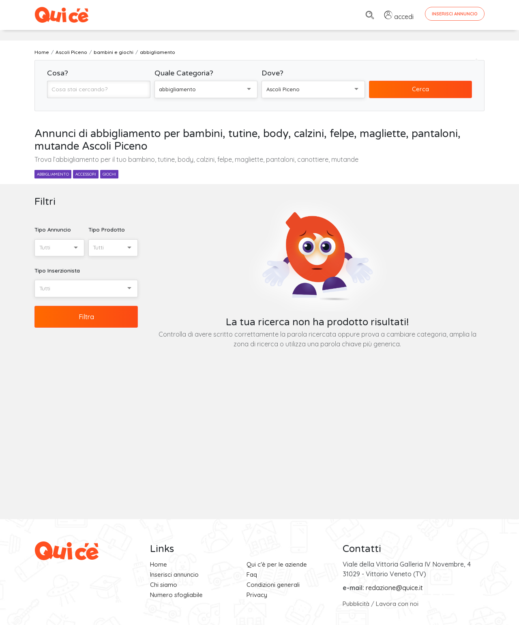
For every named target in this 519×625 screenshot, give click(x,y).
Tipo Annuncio (52, 229)
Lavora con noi (397, 604)
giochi (109, 174)
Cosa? (57, 73)
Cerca (420, 89)
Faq (252, 574)
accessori (85, 174)
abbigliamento (53, 174)
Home (158, 564)
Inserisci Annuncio (455, 14)
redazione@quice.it (394, 588)
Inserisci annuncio (174, 574)
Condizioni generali (273, 584)
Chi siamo (163, 584)
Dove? (272, 73)
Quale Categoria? (183, 73)
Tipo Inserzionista (57, 270)
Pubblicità (356, 604)
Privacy (257, 595)
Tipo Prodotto (106, 229)
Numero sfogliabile (176, 595)
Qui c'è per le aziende (277, 564)
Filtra (86, 317)
